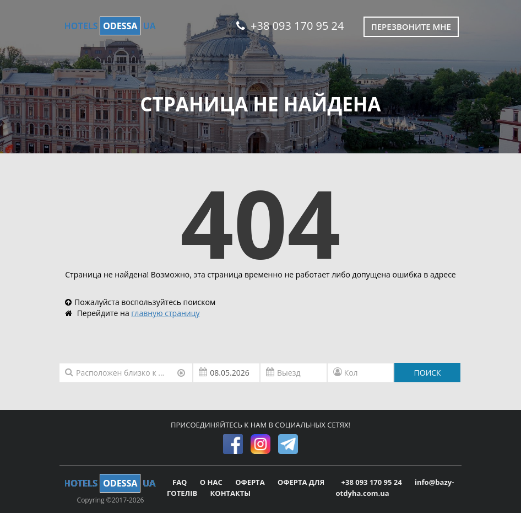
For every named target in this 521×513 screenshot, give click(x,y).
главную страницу (165, 313)
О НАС (212, 482)
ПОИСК (427, 372)
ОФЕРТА (251, 482)
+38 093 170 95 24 (290, 25)
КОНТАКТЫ (230, 493)
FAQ (180, 482)
